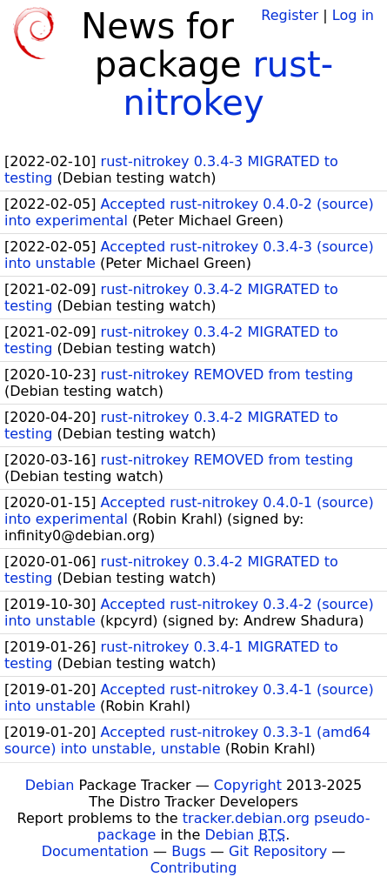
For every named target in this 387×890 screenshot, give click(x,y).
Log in (353, 15)
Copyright (248, 785)
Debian (50, 785)
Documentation (95, 851)
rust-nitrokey (228, 83)
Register (289, 15)
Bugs (188, 851)
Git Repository (278, 851)
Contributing (193, 868)
